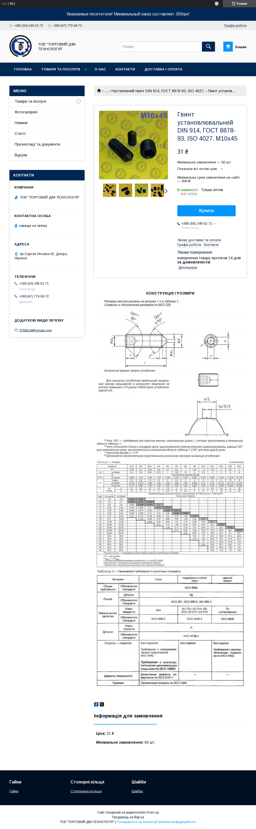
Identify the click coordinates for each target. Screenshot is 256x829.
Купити (206, 210)
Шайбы (137, 791)
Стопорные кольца (86, 791)
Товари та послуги (60, 69)
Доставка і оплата (163, 69)
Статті (20, 133)
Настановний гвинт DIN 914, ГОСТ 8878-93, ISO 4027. (158, 91)
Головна (23, 69)
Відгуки (21, 155)
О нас (100, 69)
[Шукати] (208, 47)
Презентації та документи (37, 144)
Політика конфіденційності (176, 822)
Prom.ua (153, 812)
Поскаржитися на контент (135, 822)
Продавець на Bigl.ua (128, 817)
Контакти (125, 69)
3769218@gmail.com (35, 330)
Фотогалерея (26, 112)
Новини (21, 123)
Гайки (13, 791)
